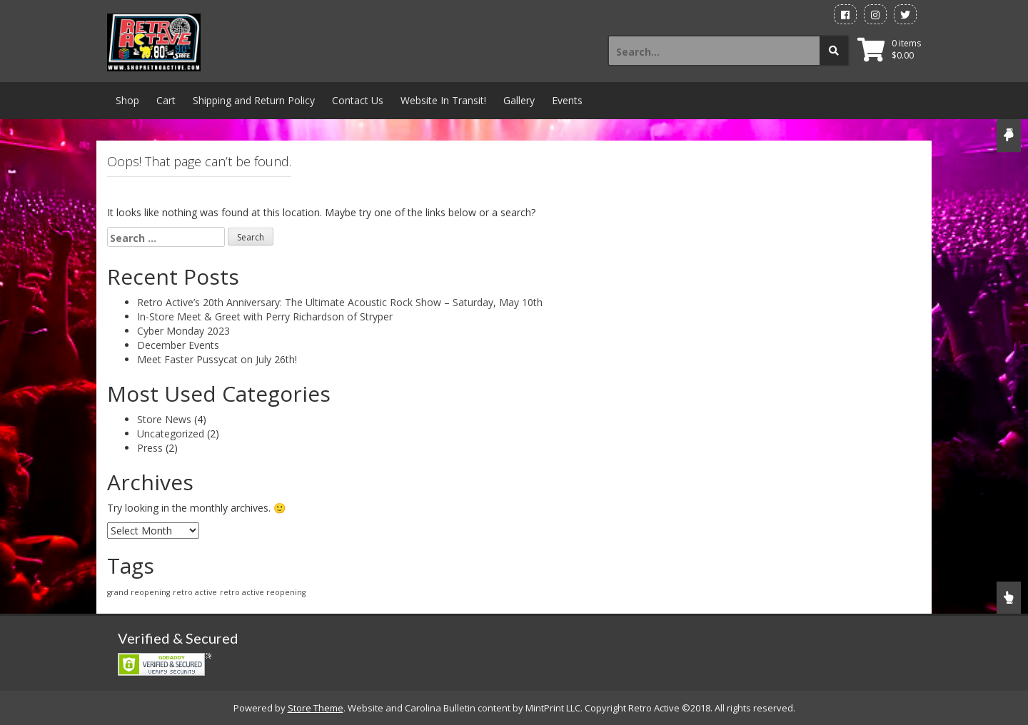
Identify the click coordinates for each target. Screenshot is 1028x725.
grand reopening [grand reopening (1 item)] (138, 592)
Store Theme (315, 707)
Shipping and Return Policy (254, 100)
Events (567, 100)
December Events (178, 345)
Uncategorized (170, 433)
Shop (127, 100)
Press (150, 448)
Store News (164, 419)
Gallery (519, 100)
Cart (166, 100)
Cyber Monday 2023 (183, 331)
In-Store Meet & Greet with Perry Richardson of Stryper (265, 316)
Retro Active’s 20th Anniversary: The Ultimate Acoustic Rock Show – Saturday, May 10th (340, 302)
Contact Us (357, 100)
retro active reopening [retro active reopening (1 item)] (263, 592)
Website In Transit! (443, 100)
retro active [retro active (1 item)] (195, 592)
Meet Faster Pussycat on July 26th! (217, 359)
